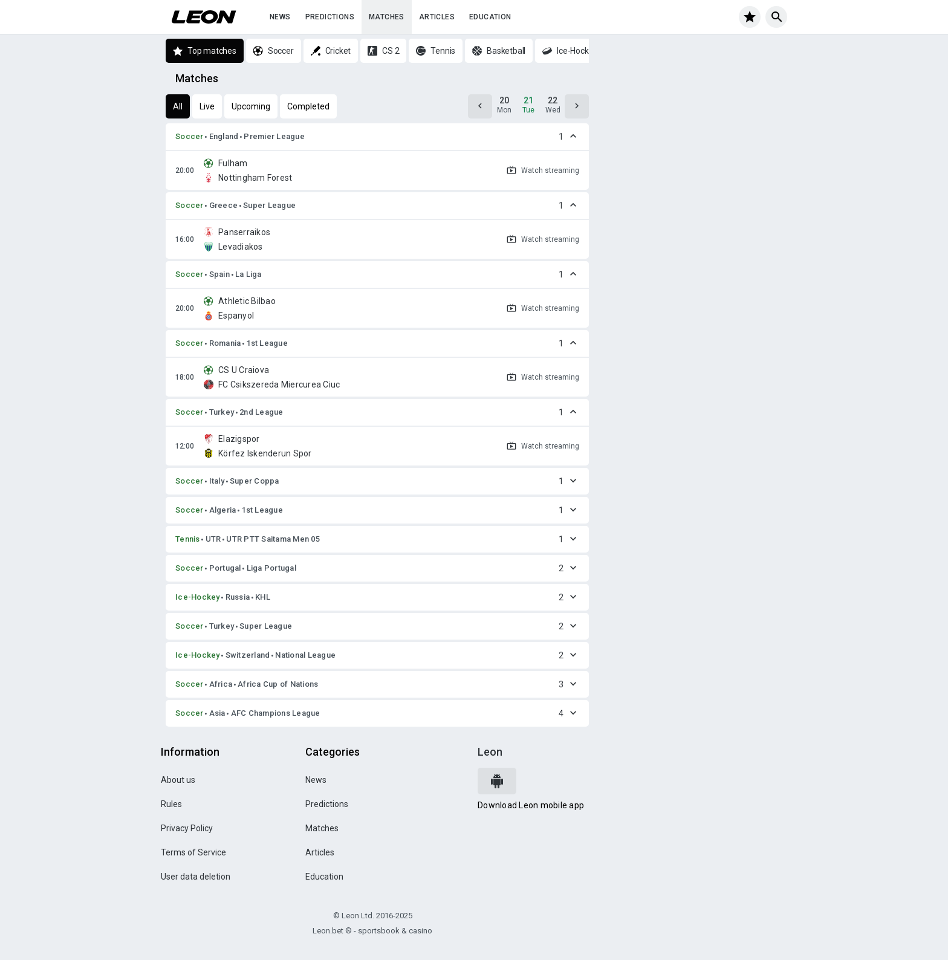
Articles (437, 17)
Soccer (189, 136)
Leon (490, 751)
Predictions (329, 17)
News (280, 17)
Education (490, 17)
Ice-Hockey (197, 597)
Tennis (187, 538)
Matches (386, 17)
